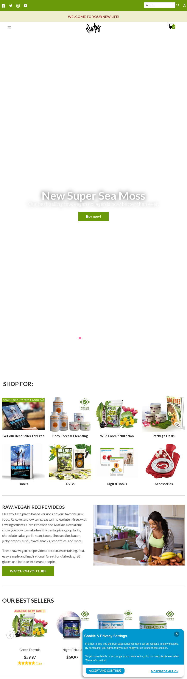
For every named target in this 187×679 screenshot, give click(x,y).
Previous (10, 635)
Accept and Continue (105, 670)
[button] (9, 28)
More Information (164, 671)
